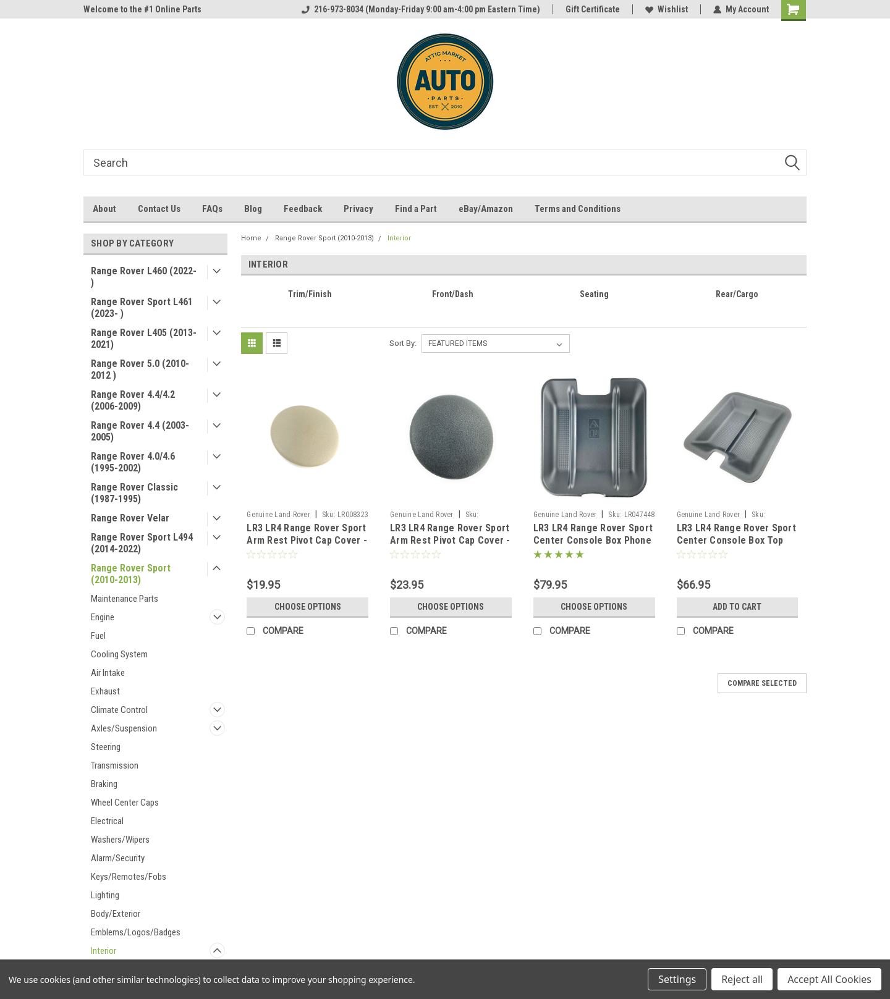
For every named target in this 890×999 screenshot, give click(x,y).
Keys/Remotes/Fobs (128, 876)
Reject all (742, 979)
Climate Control (119, 709)
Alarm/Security (118, 858)
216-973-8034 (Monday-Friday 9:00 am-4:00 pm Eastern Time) (421, 9)
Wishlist (666, 9)
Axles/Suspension (124, 728)
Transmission (114, 765)
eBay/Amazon (486, 208)
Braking (104, 784)
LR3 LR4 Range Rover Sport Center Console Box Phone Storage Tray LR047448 (593, 540)
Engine (102, 617)
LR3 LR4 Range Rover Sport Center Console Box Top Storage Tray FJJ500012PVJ (737, 540)
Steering (106, 746)
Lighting (105, 895)
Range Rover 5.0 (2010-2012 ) (140, 369)
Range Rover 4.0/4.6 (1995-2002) (133, 462)
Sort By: (403, 343)
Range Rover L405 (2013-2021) (144, 338)
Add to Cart (737, 607)
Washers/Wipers (120, 839)
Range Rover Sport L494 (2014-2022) (142, 543)
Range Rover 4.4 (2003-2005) (140, 431)
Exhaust (105, 691)
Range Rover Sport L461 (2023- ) (142, 307)
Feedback (303, 208)
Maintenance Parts (124, 598)
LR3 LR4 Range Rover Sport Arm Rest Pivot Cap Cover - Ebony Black (450, 540)
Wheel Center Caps (125, 802)
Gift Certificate (593, 9)
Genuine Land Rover (278, 514)
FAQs (212, 208)
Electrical (107, 821)
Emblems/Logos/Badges (135, 932)
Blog (253, 208)
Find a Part (416, 208)
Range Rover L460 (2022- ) (144, 277)
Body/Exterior (115, 913)
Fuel (98, 635)
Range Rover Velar (130, 518)
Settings (677, 979)
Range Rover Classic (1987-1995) (134, 493)
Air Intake (108, 672)
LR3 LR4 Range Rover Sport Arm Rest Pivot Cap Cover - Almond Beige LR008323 (307, 540)
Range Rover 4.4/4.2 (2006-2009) (133, 400)
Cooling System (119, 654)
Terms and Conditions (578, 208)
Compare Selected (762, 683)
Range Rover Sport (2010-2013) (131, 574)
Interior (103, 950)
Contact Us (159, 208)
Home (251, 238)
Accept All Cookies (829, 979)
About (104, 208)
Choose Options (307, 607)
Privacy (358, 208)
